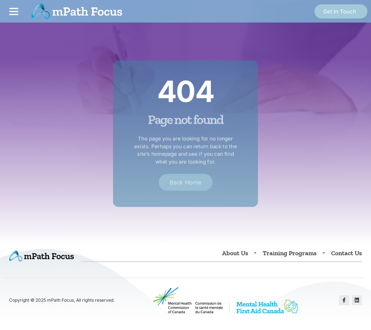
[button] (13, 11)
